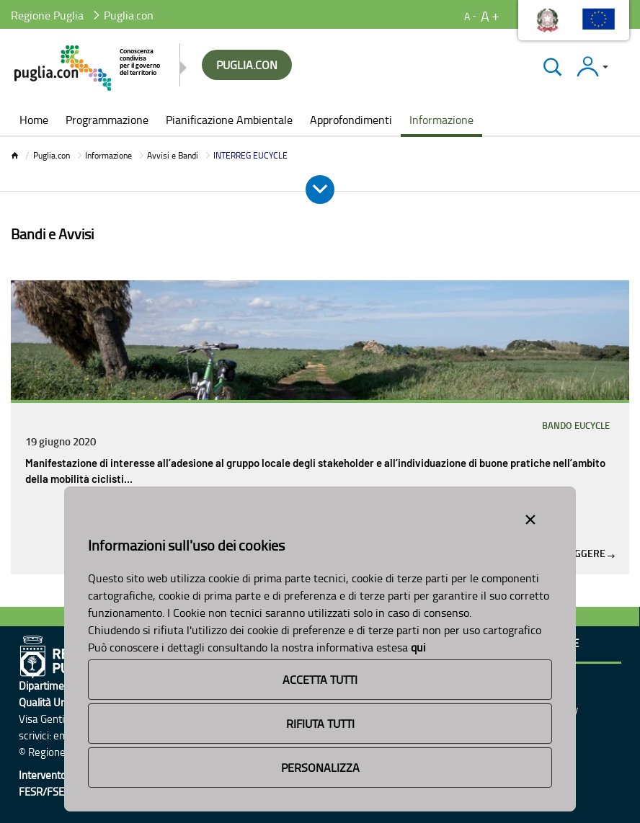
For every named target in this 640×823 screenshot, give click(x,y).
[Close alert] (530, 517)
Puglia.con (51, 155)
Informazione (108, 155)
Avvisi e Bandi (172, 155)
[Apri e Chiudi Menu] (320, 189)
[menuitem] (34, 121)
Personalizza (320, 767)
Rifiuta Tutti (320, 723)
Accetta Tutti (320, 680)
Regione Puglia (47, 15)
